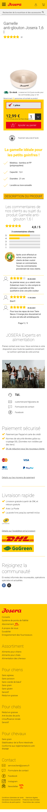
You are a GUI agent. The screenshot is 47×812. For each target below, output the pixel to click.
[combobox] (23, 12)
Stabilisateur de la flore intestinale (17, 742)
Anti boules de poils (11, 715)
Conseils (6, 617)
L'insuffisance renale (11, 719)
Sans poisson (8, 678)
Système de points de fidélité (15, 620)
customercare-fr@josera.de (26, 402)
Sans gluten (7, 688)
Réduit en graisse (10, 695)
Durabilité (6, 631)
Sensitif (5, 692)
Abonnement (10, 624)
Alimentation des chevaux (14, 658)
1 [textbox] (31, 116)
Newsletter (13, 786)
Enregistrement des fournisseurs (17, 635)
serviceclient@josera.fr (19, 765)
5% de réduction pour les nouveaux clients (25, 448)
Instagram (12, 781)
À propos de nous (10, 628)
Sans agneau (8, 675)
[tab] (23, 196)
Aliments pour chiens (11, 651)
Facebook (19, 412)
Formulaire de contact (24, 407)
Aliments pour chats (11, 655)
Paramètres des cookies (31, 802)
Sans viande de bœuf (11, 682)
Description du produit (23, 196)
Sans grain (7, 685)
